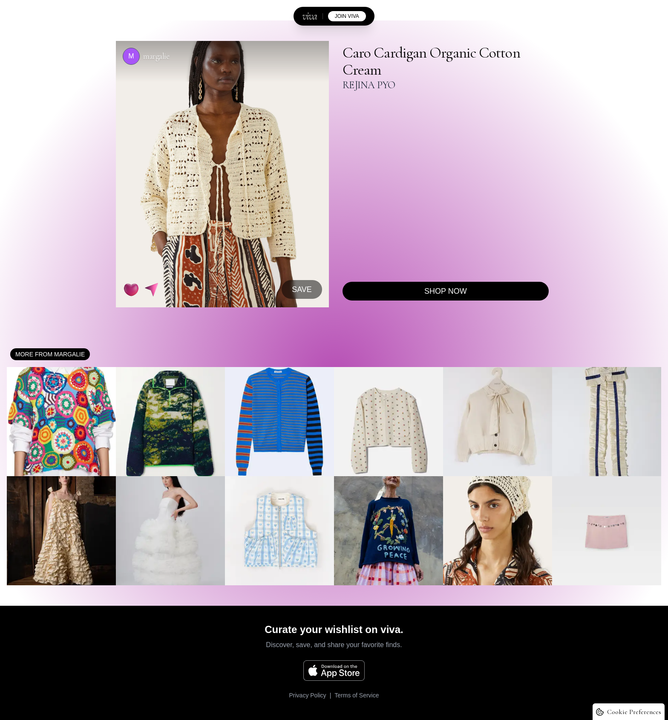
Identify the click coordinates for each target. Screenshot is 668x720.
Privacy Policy (307, 695)
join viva (347, 16)
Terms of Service (356, 695)
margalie (156, 56)
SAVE (302, 289)
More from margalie (50, 354)
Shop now (445, 291)
